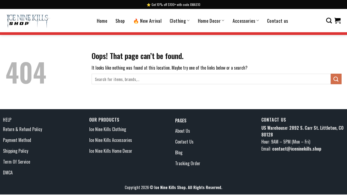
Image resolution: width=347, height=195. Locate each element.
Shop (120, 20)
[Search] (329, 20)
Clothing (179, 20)
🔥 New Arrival (147, 20)
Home (102, 20)
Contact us (277, 20)
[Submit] (336, 79)
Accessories (246, 20)
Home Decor (211, 20)
